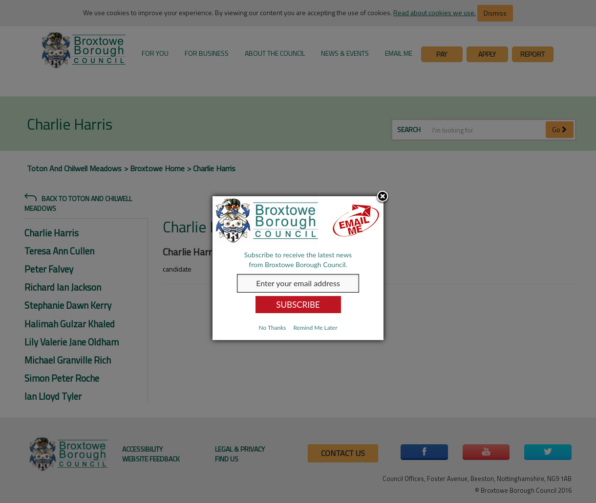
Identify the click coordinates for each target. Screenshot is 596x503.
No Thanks (272, 327)
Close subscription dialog (382, 197)
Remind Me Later (315, 327)
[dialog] (298, 268)
